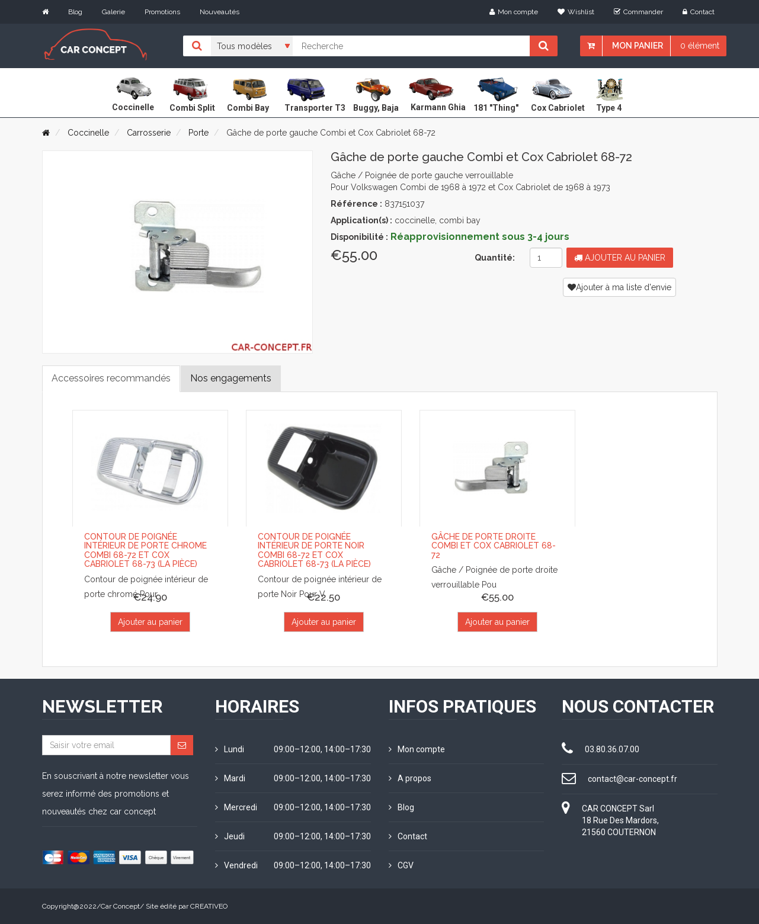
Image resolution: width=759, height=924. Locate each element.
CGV (401, 865)
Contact (699, 12)
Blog (75, 12)
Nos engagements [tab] (230, 378)
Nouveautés (219, 12)
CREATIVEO (209, 906)
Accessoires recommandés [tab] (111, 378)
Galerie (113, 12)
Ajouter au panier (619, 257)
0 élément (699, 45)
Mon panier (637, 45)
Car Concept (120, 906)
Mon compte (513, 12)
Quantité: (495, 257)
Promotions (162, 12)
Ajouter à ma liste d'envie (619, 287)
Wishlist (576, 12)
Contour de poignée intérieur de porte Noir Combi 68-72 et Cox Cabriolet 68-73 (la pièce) (314, 550)
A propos (410, 778)
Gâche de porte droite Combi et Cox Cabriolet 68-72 (493, 546)
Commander (638, 12)
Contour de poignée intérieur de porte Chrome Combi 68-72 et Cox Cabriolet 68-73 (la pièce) (145, 550)
